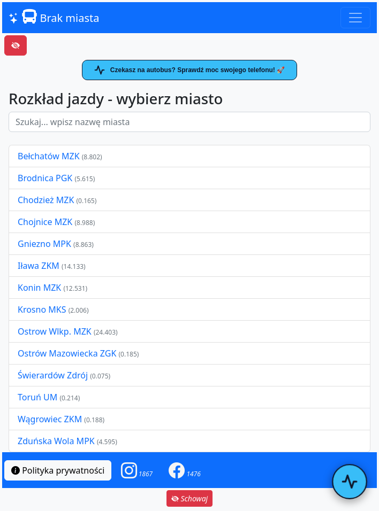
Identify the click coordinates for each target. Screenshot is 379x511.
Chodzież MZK (46, 200)
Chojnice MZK (46, 222)
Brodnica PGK (46, 178)
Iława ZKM (38, 266)
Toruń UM (37, 397)
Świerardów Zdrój (53, 375)
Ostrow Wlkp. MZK (56, 331)
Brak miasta (54, 17)
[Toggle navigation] (355, 17)
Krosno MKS (43, 309)
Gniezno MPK (45, 244)
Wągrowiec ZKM (51, 419)
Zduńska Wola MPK (56, 441)
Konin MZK (39, 287)
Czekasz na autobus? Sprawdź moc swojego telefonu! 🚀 (189, 70)
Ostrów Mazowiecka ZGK (68, 353)
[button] (137, 470)
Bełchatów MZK (49, 156)
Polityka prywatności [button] (57, 470)
